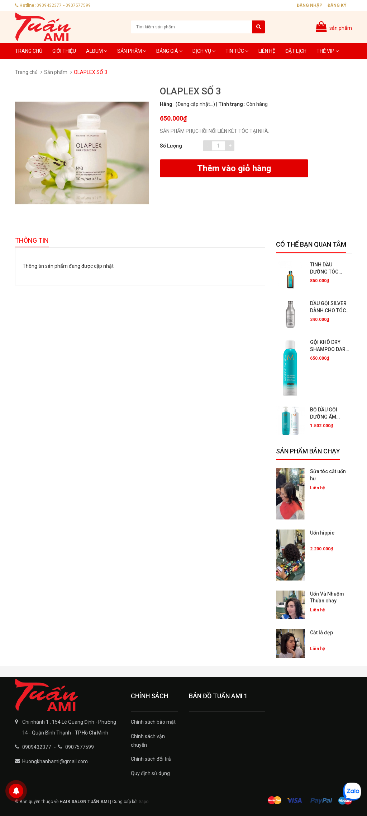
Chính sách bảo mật (153, 722)
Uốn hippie (322, 533)
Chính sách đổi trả (151, 759)
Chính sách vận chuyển (148, 740)
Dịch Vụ (203, 51)
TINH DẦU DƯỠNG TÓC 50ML (324, 268)
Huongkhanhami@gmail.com (55, 761)
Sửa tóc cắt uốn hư (328, 474)
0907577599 (78, 5)
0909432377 (49, 5)
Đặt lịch (295, 51)
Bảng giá (169, 51)
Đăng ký (337, 5)
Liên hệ (266, 51)
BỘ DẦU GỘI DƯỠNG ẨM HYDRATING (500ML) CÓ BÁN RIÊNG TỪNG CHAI (329, 413)
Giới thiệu (64, 51)
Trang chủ (28, 51)
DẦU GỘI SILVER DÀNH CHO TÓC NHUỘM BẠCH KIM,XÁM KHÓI (328, 307)
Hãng (166, 104)
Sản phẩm (131, 51)
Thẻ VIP (327, 51)
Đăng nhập (309, 5)
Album (96, 51)
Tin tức (236, 51)
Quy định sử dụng (150, 773)
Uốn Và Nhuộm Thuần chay (327, 597)
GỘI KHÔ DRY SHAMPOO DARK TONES (329, 346)
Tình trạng (230, 104)
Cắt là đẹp (321, 632)
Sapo (143, 801)
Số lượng (171, 146)
